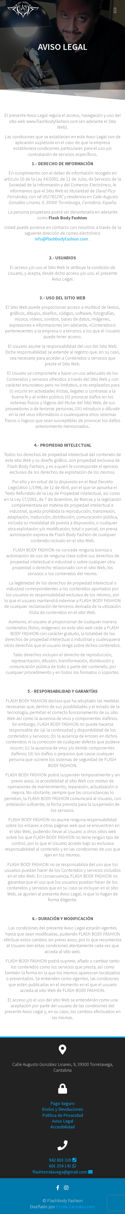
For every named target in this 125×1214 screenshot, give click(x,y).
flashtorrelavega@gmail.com (62, 1172)
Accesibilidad (62, 1127)
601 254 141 (62, 1166)
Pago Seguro (62, 1103)
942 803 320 (62, 1160)
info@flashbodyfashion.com (61, 239)
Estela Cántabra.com (75, 1206)
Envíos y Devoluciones (62, 1109)
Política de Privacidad (62, 1115)
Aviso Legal (62, 1121)
